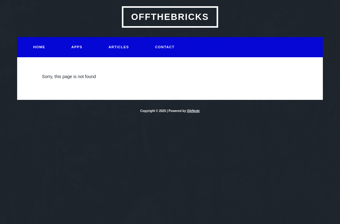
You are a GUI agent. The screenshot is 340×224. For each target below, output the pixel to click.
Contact (165, 47)
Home (39, 47)
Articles (118, 47)
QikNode (193, 111)
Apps (76, 47)
